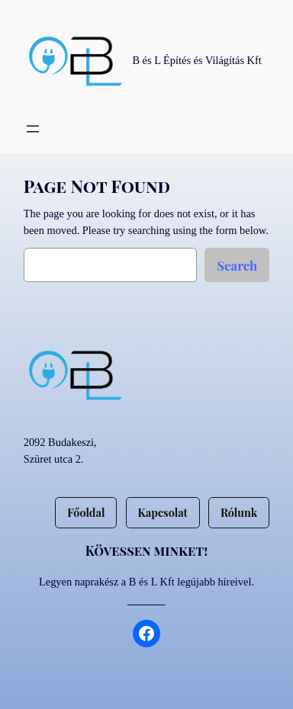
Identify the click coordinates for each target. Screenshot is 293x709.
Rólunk (239, 512)
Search (237, 265)
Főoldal (86, 512)
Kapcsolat (163, 512)
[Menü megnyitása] (33, 129)
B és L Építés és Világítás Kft (196, 60)
